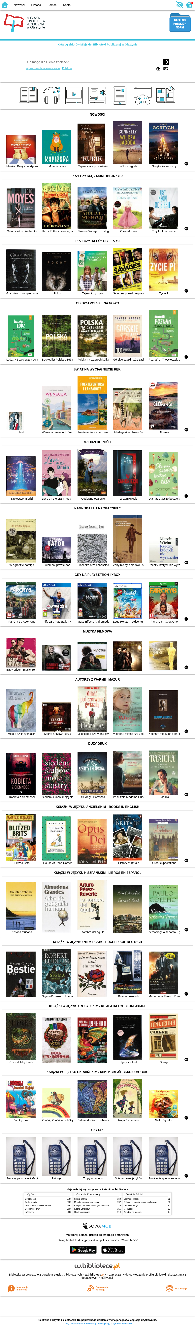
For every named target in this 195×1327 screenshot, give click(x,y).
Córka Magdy (31, 1202)
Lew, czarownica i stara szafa (38, 1205)
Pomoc (52, 5)
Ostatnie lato (30, 1199)
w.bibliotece (95, 1274)
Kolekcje (67, 68)
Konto (67, 5)
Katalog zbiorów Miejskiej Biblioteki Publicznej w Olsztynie (97, 44)
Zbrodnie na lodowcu (133, 1212)
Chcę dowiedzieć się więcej (79, 1323)
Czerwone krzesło (132, 1199)
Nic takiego (129, 1209)
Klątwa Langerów (82, 1209)
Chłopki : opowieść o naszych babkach (91, 1205)
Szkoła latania (80, 1199)
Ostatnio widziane (82, 1212)
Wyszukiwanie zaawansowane (43, 68)
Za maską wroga (131, 1205)
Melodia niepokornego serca (87, 1202)
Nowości (19, 5)
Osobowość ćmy (32, 1209)
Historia (36, 5)
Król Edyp (29, 1212)
